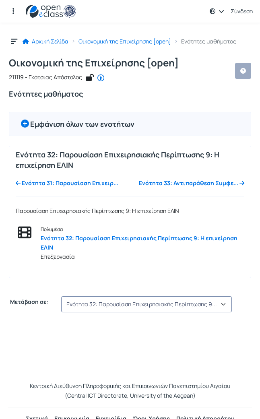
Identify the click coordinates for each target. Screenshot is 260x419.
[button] (13, 11)
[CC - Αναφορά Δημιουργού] (100, 77)
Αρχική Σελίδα (45, 41)
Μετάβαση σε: (28, 302)
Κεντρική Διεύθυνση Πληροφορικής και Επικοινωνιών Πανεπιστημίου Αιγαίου (130, 386)
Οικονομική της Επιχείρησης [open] (124, 41)
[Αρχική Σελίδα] (51, 11)
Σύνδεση (242, 11)
